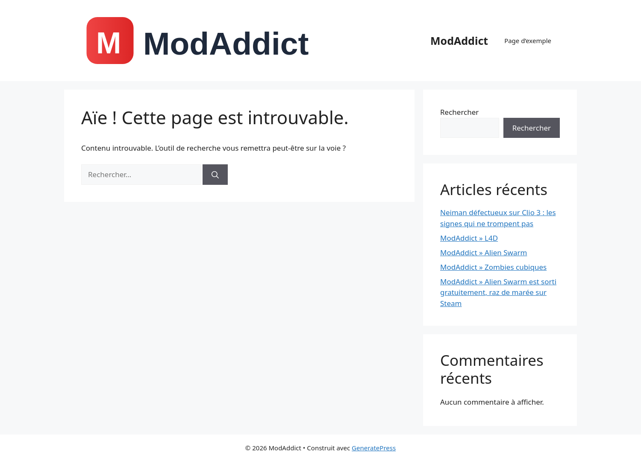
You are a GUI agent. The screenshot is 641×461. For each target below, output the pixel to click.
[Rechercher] (215, 174)
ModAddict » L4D (469, 238)
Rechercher (459, 112)
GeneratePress (374, 447)
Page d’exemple (527, 40)
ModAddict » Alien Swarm (483, 252)
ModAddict (459, 40)
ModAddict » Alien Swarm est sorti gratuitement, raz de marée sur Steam (498, 292)
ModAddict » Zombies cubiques (493, 267)
